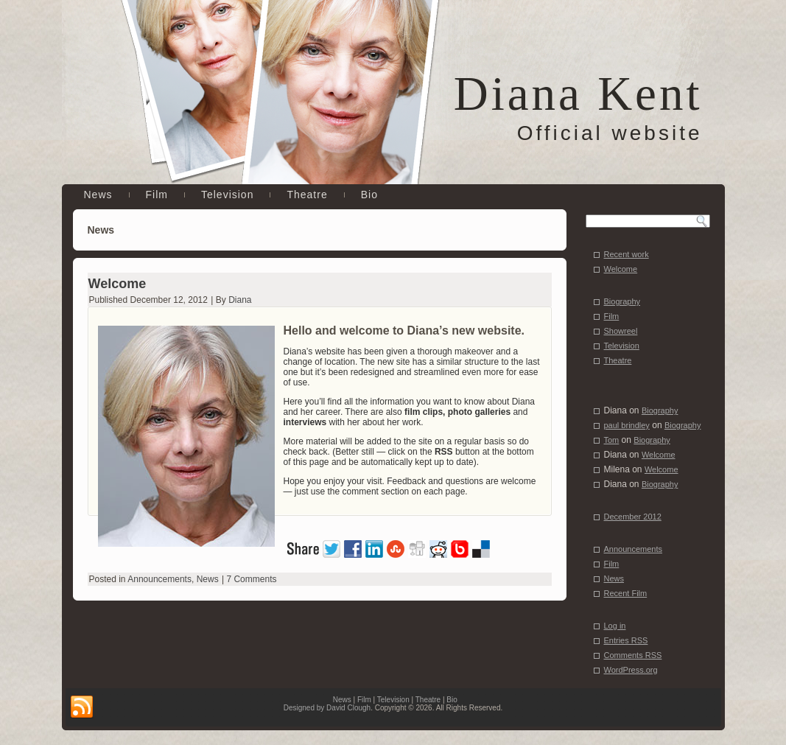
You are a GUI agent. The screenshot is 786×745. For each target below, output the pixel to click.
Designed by (305, 708)
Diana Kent (578, 93)
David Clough (348, 708)
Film (157, 194)
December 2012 (633, 516)
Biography (622, 301)
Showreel (621, 330)
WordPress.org (631, 669)
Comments (633, 655)
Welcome (117, 283)
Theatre (307, 194)
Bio (369, 194)
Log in (615, 625)
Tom (612, 440)
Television (227, 194)
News (98, 194)
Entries (626, 640)
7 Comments (251, 579)
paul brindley (627, 425)
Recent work (626, 254)
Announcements (159, 579)
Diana (239, 300)
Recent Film (626, 593)
